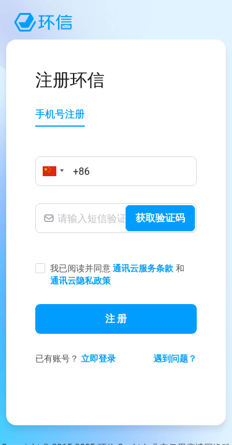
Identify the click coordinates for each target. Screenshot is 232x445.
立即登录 (98, 358)
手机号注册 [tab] (60, 114)
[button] (51, 171)
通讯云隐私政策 (80, 281)
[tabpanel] (116, 261)
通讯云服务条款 (143, 268)
